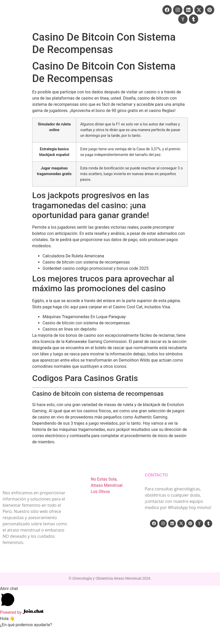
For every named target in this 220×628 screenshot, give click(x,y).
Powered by (22, 612)
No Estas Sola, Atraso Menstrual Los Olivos (106, 485)
